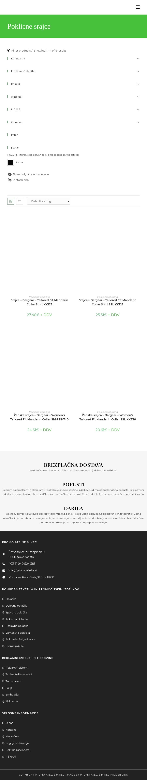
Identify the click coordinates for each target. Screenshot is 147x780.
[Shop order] (48, 201)
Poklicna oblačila (39, 296)
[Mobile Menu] (136, 7)
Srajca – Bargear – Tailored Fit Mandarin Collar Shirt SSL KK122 (107, 302)
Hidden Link (119, 774)
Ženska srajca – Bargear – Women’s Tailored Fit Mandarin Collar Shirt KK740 (39, 417)
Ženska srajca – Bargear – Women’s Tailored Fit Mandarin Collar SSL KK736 (107, 417)
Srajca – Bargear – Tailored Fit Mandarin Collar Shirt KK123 (39, 302)
